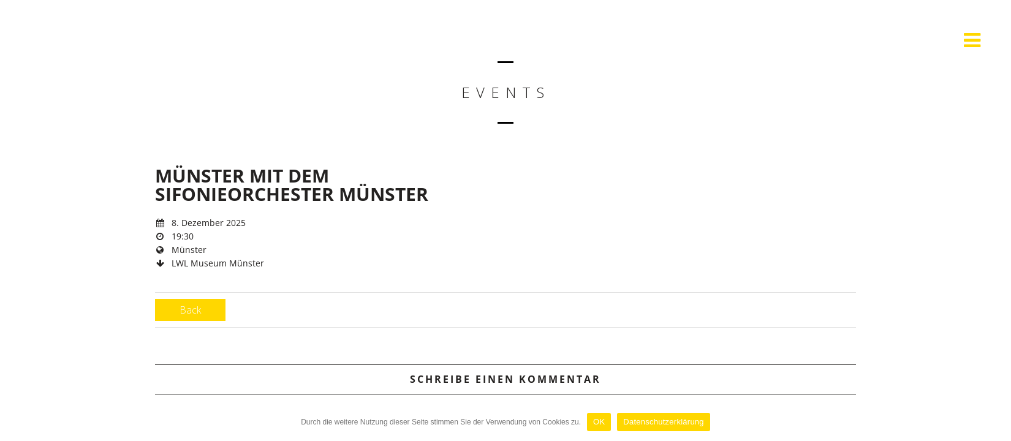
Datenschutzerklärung (663, 421)
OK (599, 421)
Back (190, 310)
